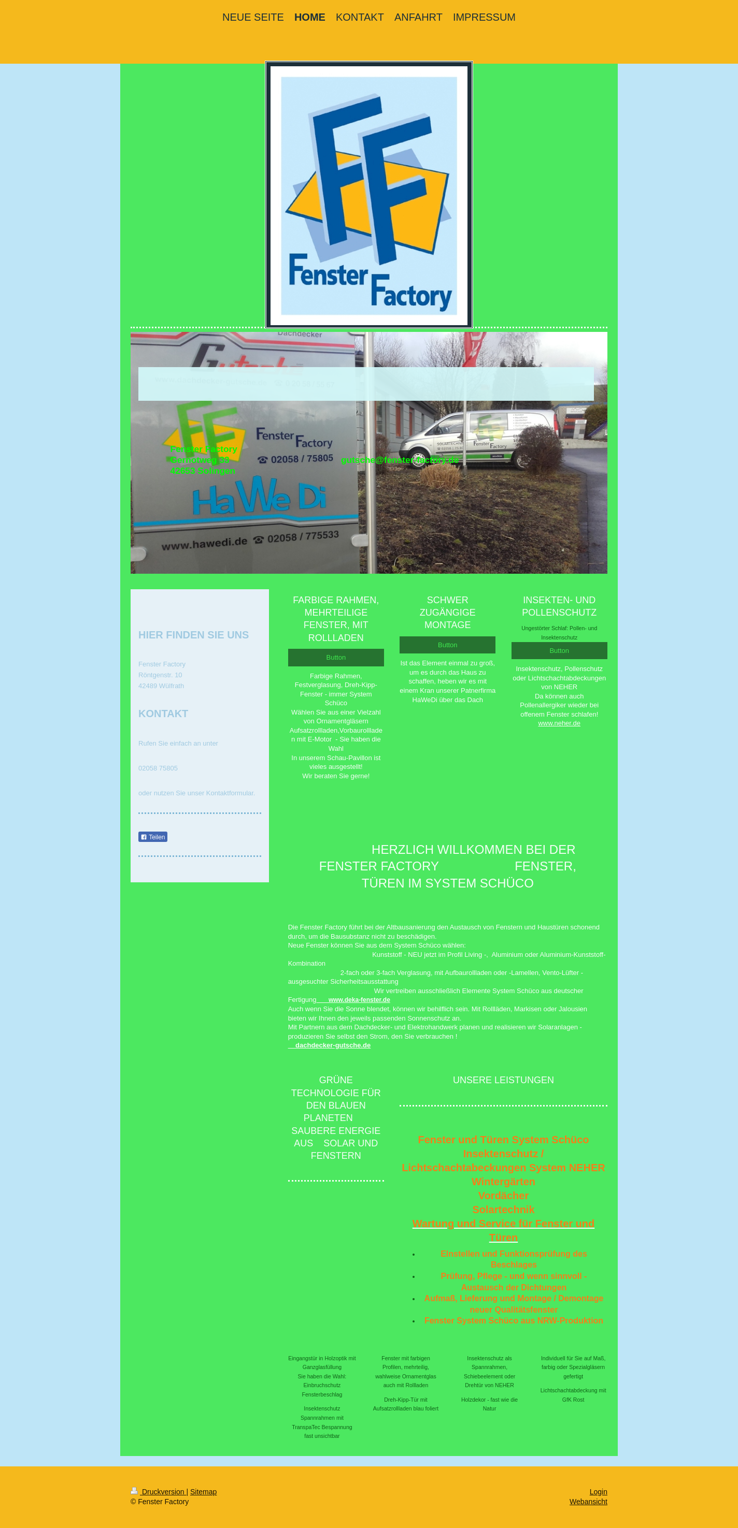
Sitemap (203, 1492)
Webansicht (588, 1501)
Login (598, 1492)
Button (336, 657)
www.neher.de (559, 723)
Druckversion (158, 1492)
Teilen (152, 837)
